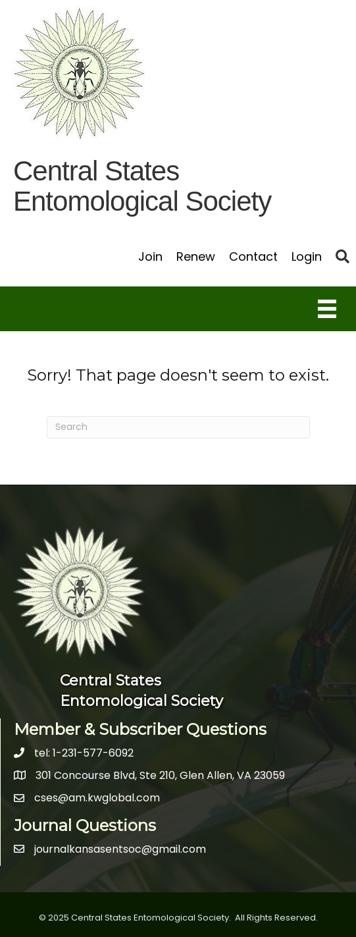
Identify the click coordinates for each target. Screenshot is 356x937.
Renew (195, 256)
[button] (342, 256)
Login (307, 256)
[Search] (178, 427)
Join (150, 256)
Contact (253, 256)
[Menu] (327, 309)
